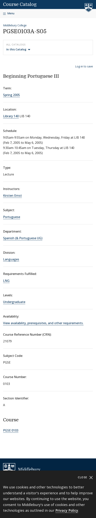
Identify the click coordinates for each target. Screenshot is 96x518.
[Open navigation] (8, 13)
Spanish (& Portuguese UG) (22, 238)
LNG (6, 281)
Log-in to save (84, 66)
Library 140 (11, 116)
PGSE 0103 (10, 430)
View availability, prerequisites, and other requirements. (43, 323)
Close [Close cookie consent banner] (85, 477)
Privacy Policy (66, 510)
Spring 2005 (11, 95)
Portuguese (11, 217)
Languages (11, 259)
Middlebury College (15, 25)
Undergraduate (14, 302)
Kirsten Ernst (12, 195)
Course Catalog (20, 4)
